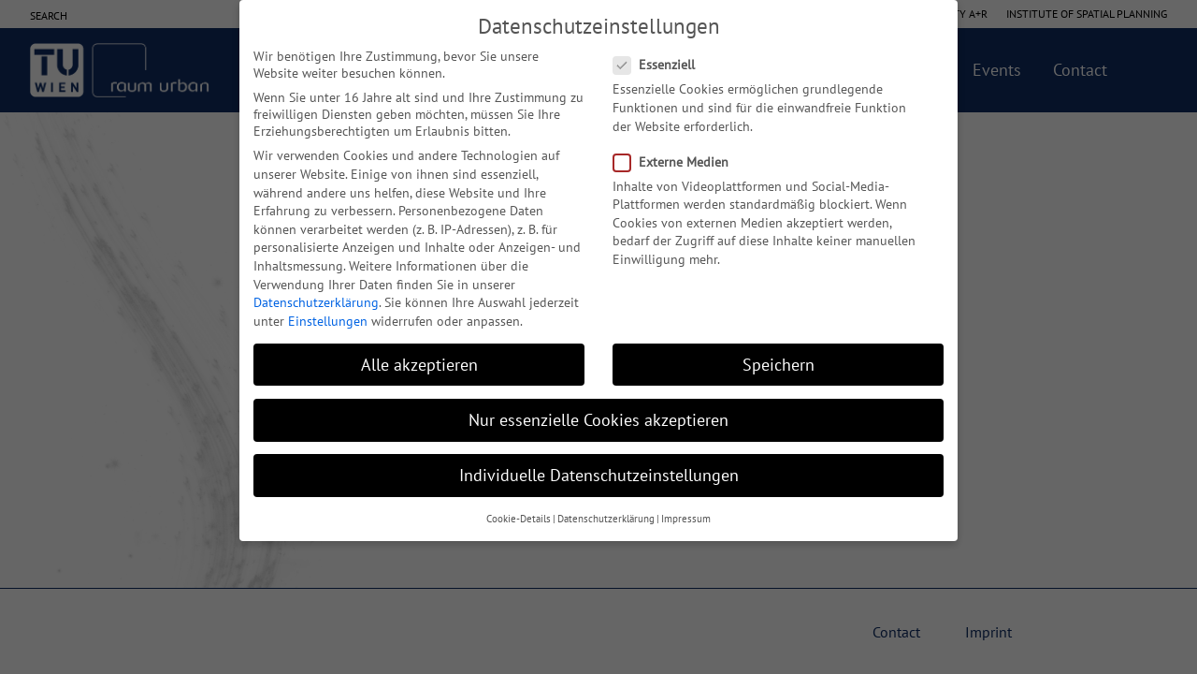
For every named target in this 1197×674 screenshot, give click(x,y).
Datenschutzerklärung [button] (606, 518)
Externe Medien (677, 162)
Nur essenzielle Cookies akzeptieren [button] (598, 420)
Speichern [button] (779, 364)
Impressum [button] (686, 518)
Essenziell (660, 64)
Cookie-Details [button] (518, 518)
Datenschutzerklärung (316, 302)
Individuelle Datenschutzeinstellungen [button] (599, 475)
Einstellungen (328, 321)
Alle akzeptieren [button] (419, 364)
